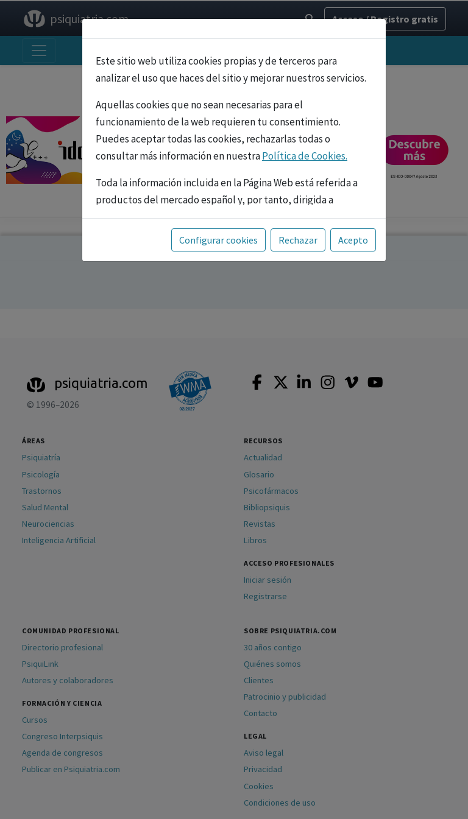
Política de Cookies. (304, 156)
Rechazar (297, 240)
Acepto (353, 240)
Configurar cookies (218, 240)
